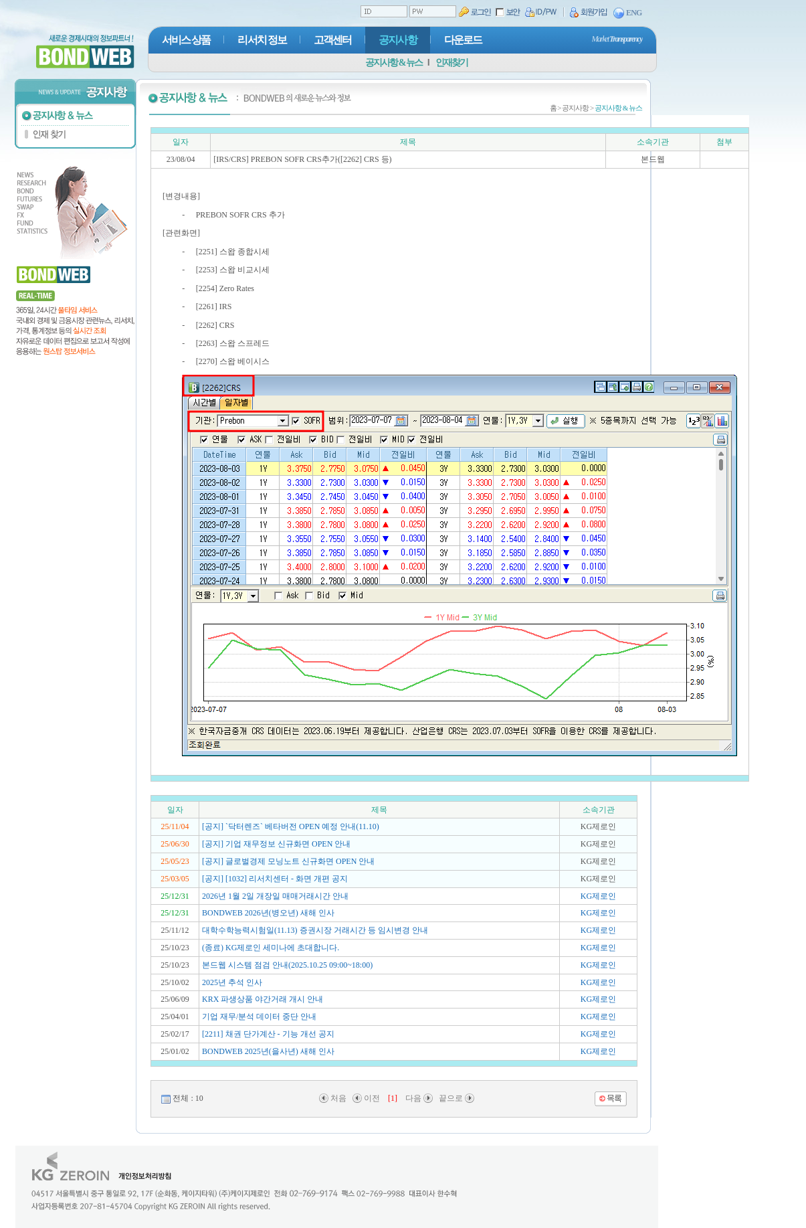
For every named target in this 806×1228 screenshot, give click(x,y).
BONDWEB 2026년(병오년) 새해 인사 (268, 912)
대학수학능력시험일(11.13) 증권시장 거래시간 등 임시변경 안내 (315, 930)
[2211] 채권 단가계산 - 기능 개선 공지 (268, 1034)
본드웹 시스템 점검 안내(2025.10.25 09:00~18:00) (287, 965)
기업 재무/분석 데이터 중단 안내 (259, 1016)
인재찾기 (451, 63)
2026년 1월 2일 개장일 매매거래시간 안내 (275, 896)
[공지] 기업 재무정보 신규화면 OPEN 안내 (276, 844)
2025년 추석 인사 (232, 982)
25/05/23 (175, 861)
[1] (392, 1098)
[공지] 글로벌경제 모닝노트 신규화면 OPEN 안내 (288, 861)
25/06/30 (175, 844)
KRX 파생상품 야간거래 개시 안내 (262, 999)
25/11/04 (175, 826)
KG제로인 (598, 896)
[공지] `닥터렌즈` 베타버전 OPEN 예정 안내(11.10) (290, 826)
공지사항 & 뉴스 (393, 63)
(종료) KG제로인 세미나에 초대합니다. (270, 947)
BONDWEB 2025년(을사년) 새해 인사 (268, 1051)
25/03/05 (175, 878)
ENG (627, 13)
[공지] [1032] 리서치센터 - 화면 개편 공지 (275, 878)
